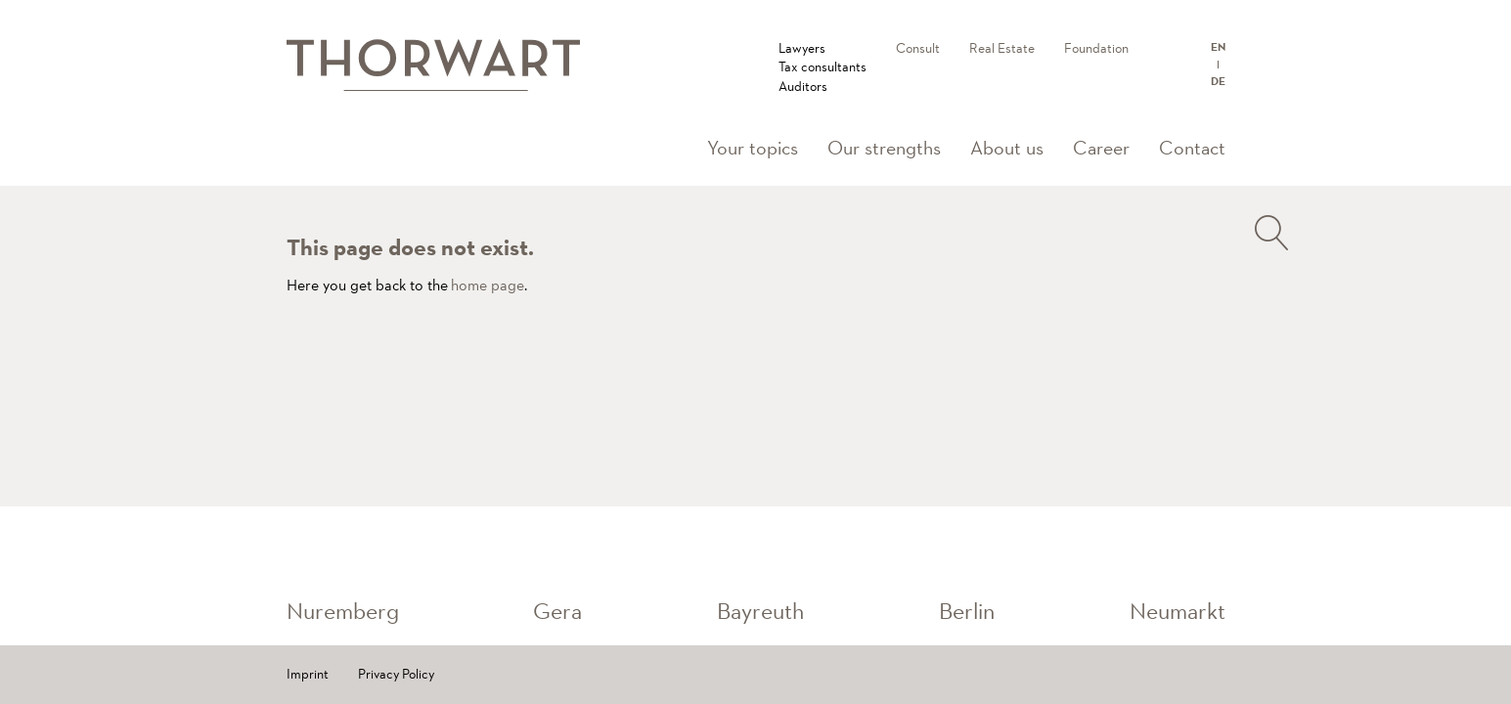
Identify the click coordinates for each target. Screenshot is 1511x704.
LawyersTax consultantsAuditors (822, 67)
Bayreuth (760, 610)
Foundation (1096, 48)
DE (1218, 81)
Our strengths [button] (884, 147)
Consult (918, 48)
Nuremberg (343, 610)
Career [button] (1101, 147)
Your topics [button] (752, 147)
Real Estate (1002, 48)
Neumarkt (1177, 610)
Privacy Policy (396, 673)
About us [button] (1007, 147)
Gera (557, 610)
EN (1218, 47)
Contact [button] (1192, 147)
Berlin (967, 610)
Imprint (308, 673)
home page (487, 285)
